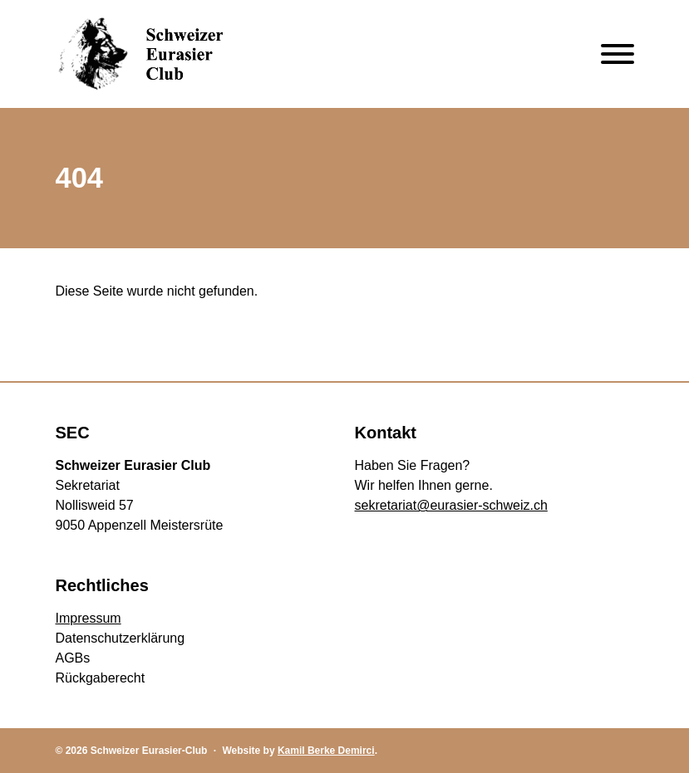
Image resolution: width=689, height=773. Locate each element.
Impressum (88, 618)
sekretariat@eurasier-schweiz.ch (451, 505)
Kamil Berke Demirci (326, 750)
